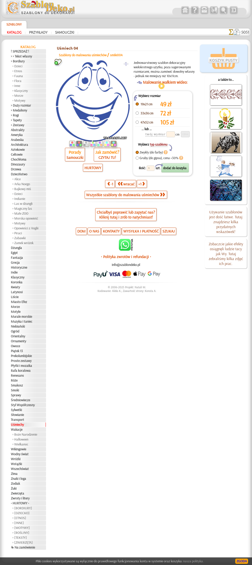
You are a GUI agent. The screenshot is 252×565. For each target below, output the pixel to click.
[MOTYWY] (22, 527)
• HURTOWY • (20, 503)
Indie (14, 272)
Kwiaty (15, 287)
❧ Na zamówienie (23, 547)
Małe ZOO (21, 213)
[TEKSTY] (20, 537)
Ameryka (17, 135)
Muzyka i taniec (21, 321)
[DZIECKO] (22, 513)
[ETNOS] (20, 518)
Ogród (15, 331)
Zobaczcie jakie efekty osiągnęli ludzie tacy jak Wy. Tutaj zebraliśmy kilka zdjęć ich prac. (226, 253)
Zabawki (20, 238)
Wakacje (16, 429)
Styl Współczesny (23, 405)
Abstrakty (17, 130)
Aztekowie (18, 149)
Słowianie (17, 415)
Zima (14, 473)
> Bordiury (18, 61)
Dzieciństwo (19, 174)
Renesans (17, 375)
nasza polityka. (193, 561)
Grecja (15, 262)
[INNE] (19, 523)
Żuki (13, 488)
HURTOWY (92, 167)
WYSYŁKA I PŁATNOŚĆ (141, 231)
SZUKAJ (168, 231)
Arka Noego (22, 184)
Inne (17, 85)
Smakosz (17, 385)
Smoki (15, 390)
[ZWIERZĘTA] (23, 542)
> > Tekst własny (21, 56)
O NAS (94, 231)
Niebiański (18, 326)
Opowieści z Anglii (26, 228)
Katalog (14, 32)
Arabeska (17, 140)
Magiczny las (23, 208)
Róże (14, 380)
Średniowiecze (20, 400)
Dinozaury (18, 164)
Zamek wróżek (23, 243)
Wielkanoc (21, 444)
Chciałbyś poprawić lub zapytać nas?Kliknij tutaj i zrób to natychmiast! (126, 215)
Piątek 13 (17, 351)
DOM (81, 231)
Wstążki (16, 464)
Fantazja (17, 257)
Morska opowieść (26, 218)
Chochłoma (18, 159)
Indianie (19, 198)
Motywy (19, 100)
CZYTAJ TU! (107, 157)
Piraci (18, 233)
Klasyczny (21, 90)
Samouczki (64, 32)
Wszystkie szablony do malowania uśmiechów (125, 194)
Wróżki (15, 459)
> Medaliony (19, 110)
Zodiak (15, 483)
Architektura (19, 144)
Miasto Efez (19, 302)
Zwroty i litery (20, 498)
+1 (141, 184)
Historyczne (19, 267)
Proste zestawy (21, 360)
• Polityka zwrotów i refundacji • (126, 256)
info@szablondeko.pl (126, 264)
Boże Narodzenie (25, 434)
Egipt (14, 252)
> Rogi (15, 115)
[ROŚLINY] (21, 532)
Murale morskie (21, 316)
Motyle (15, 311)
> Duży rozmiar (21, 105)
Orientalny (18, 336)
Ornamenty (18, 341)
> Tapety (16, 120)
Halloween (21, 439)
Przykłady (38, 32)
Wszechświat (20, 469)
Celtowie (16, 154)
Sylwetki (16, 410)
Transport (17, 419)
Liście (14, 297)
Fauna (18, 76)
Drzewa (16, 169)
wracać (126, 184)
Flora (17, 81)
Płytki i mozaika (21, 365)
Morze (18, 95)
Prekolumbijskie (21, 356)
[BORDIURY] (23, 508)
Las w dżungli (23, 203)
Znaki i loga (18, 478)
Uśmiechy (17, 424)
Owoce (15, 346)
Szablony (14, 24)
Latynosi (17, 292)
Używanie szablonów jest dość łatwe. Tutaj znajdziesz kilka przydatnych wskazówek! (225, 221)
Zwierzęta (17, 493)
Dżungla (16, 248)
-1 (110, 184)
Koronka (16, 282)
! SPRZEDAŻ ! (20, 51)
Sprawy (16, 395)
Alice (17, 179)
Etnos (18, 71)
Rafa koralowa (21, 370)
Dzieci (18, 66)
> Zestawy (17, 125)
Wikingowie (18, 449)
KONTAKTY (111, 231)
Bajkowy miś (22, 189)
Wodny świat (20, 454)
